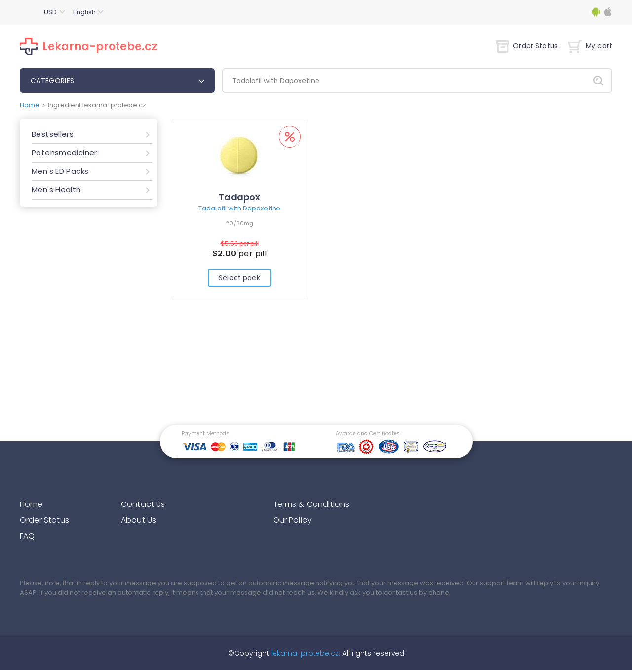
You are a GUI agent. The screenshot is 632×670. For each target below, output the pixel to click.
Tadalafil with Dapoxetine (239, 208)
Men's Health (56, 189)
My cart (590, 46)
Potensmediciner (64, 152)
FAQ (27, 536)
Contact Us (143, 504)
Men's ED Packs (60, 171)
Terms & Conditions (311, 504)
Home (30, 105)
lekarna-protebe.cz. (304, 653)
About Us (138, 520)
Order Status (527, 46)
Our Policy (292, 520)
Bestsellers (53, 134)
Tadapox (239, 197)
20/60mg (239, 223)
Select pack (239, 278)
